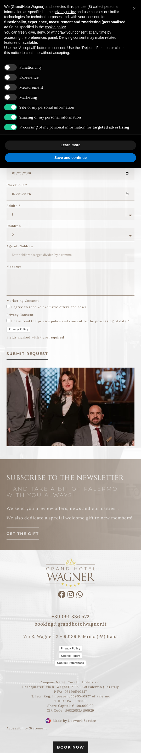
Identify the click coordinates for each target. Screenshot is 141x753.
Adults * (13, 206)
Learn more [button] (70, 145)
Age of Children (20, 246)
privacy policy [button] (65, 12)
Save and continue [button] (70, 157)
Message (14, 266)
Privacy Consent (20, 315)
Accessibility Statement (27, 728)
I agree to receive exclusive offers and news (49, 307)
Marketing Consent (23, 301)
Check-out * (17, 185)
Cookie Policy (70, 655)
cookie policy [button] (55, 27)
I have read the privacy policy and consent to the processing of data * (70, 321)
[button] (134, 8)
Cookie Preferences (70, 662)
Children (14, 226)
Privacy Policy (18, 329)
